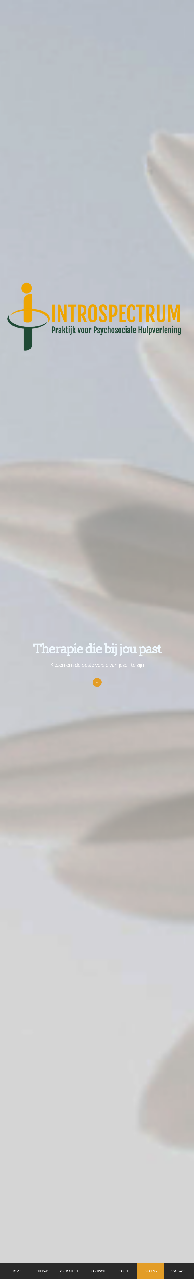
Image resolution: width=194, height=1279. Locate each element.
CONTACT (177, 1271)
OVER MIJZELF (70, 1271)
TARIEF (124, 1271)
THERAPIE (43, 1271)
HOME (16, 1271)
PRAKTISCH (97, 1271)
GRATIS (149, 1271)
